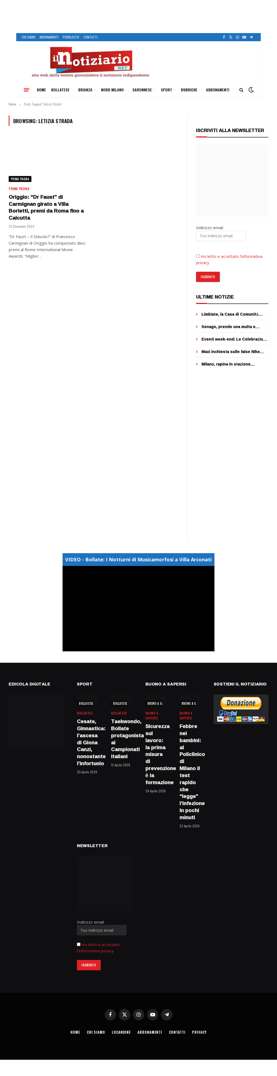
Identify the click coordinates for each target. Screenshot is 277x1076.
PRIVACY (199, 1032)
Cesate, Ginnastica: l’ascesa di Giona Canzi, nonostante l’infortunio (87, 742)
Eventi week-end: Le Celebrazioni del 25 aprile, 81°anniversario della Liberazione (234, 339)
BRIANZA (85, 89)
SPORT (166, 89)
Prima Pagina (20, 179)
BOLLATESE (60, 89)
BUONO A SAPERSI (159, 703)
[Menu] (26, 89)
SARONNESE (142, 89)
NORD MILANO (112, 89)
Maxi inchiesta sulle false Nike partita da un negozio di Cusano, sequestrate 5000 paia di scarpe (232, 351)
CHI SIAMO (28, 37)
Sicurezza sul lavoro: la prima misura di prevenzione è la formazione (155, 754)
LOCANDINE (121, 1032)
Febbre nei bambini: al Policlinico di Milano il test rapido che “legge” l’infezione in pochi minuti (190, 772)
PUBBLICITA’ (71, 37)
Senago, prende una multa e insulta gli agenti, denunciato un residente (232, 326)
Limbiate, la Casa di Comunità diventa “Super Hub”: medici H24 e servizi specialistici (234, 314)
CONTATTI (90, 37)
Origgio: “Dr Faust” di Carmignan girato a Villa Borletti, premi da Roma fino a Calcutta (46, 208)
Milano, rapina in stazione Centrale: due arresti (225, 364)
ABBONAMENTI (49, 37)
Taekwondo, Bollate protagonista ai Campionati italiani (121, 739)
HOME (41, 89)
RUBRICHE (189, 89)
